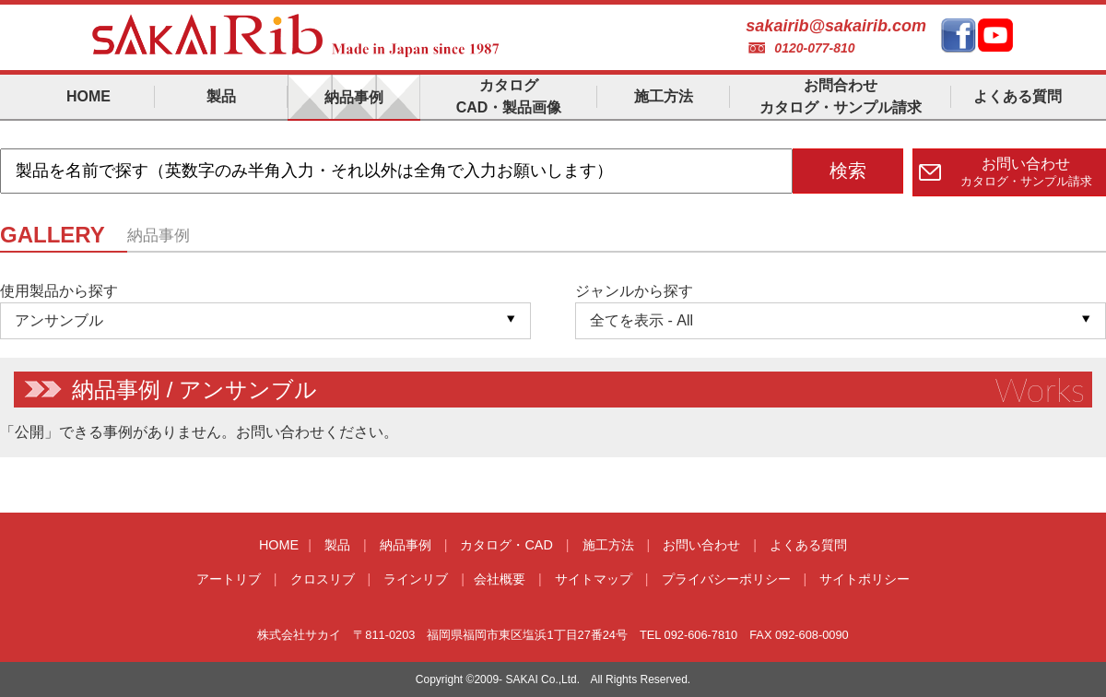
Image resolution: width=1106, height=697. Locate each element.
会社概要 (499, 579)
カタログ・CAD (506, 545)
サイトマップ (593, 579)
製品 (337, 545)
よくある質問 (808, 545)
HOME (279, 545)
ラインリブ (415, 579)
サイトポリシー (864, 579)
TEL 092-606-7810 (688, 635)
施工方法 (608, 545)
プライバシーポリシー (726, 579)
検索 (848, 170)
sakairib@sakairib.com (836, 26)
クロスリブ (322, 579)
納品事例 (405, 545)
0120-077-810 (814, 48)
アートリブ (228, 579)
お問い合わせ (701, 545)
